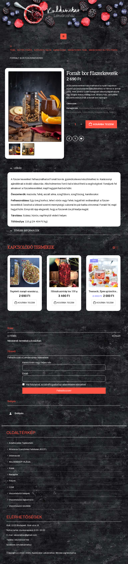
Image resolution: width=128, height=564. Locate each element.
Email (81, 138)
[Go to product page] (24, 272)
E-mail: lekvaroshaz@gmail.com (21, 535)
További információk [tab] (26, 231)
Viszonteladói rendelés (19, 506)
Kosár (116, 336)
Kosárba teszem (103, 124)
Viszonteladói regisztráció (21, 500)
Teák (111, 112)
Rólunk (12, 481)
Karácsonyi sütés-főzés (100, 108)
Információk (14, 456)
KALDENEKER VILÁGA (19, 462)
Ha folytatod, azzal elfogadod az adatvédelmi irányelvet (54, 384)
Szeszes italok (101, 112)
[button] (63, 36)
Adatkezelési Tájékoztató (21, 443)
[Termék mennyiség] (75, 124)
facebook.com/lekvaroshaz (19, 545)
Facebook (69, 138)
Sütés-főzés (87, 112)
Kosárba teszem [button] (26, 302)
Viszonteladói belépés (19, 493)
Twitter (75, 138)
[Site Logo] (64, 15)
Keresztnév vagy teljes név (36, 362)
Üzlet (11, 487)
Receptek (13, 474)
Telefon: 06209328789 (17, 540)
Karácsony (84, 108)
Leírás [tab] (18, 168)
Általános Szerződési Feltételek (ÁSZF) (27, 449)
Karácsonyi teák (73, 112)
